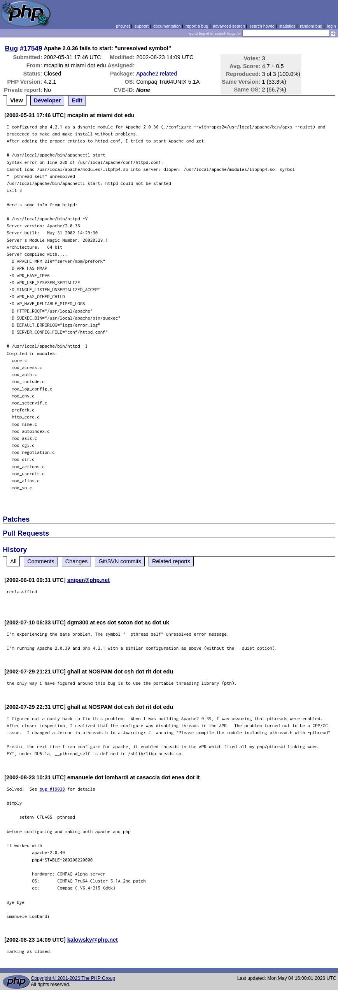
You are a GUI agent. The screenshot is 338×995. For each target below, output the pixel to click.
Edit (77, 100)
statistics (287, 26)
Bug (11, 48)
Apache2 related (156, 73)
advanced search (229, 26)
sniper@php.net (88, 580)
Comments (40, 561)
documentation (167, 26)
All (13, 561)
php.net (123, 26)
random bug (311, 26)
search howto (261, 26)
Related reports (171, 561)
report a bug (197, 26)
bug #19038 (52, 788)
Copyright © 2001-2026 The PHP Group (73, 978)
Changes (76, 561)
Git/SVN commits (119, 561)
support (142, 26)
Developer (47, 100)
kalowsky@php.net (92, 940)
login (331, 26)
